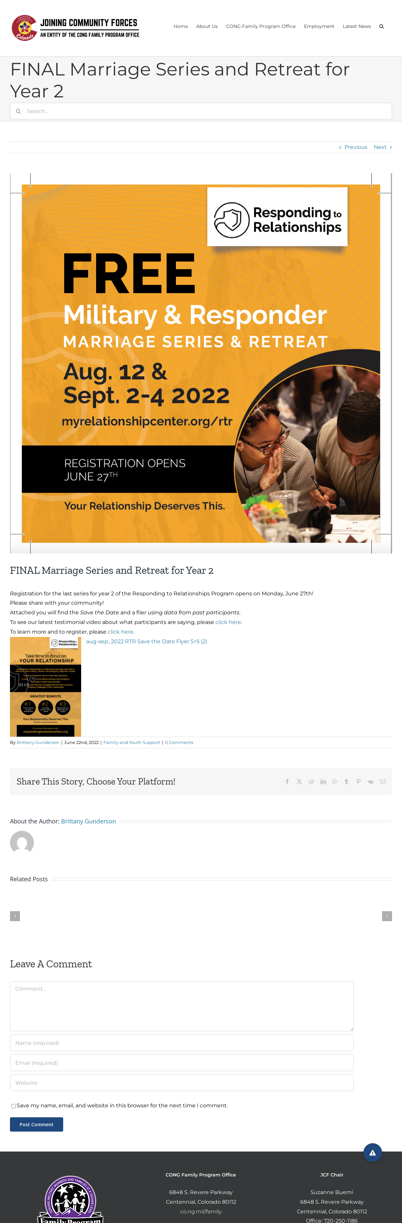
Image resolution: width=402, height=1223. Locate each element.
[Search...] (201, 111)
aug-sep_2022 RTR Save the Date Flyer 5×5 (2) (146, 641)
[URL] (182, 1082)
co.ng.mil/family (201, 1211)
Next (380, 147)
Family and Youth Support (131, 742)
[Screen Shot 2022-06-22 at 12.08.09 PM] (201, 363)
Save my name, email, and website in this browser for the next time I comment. (122, 1105)
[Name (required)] (182, 1043)
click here (228, 622)
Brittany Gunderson (38, 742)
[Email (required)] (182, 1062)
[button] (381, 25)
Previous (355, 147)
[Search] (18, 111)
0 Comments (179, 742)
